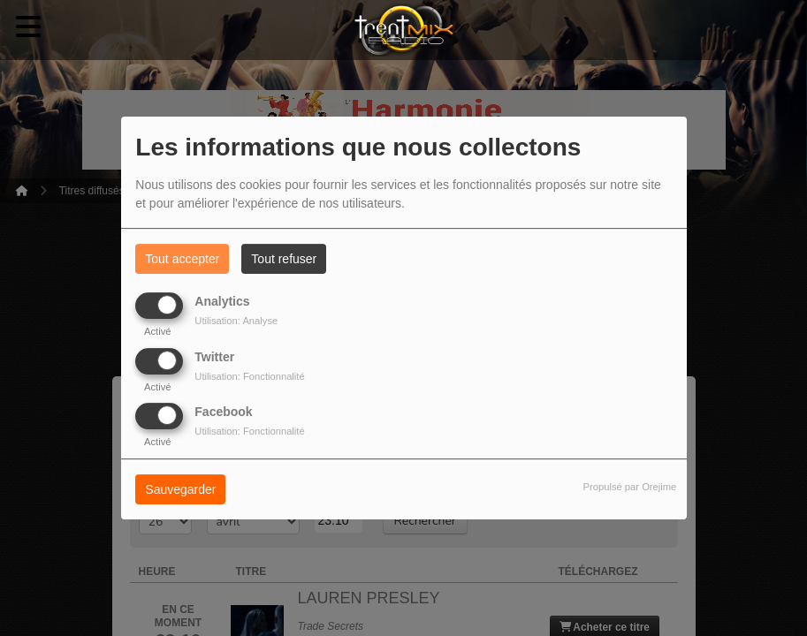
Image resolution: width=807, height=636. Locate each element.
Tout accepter (182, 259)
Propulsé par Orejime (630, 486)
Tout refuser (283, 259)
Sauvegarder (180, 489)
